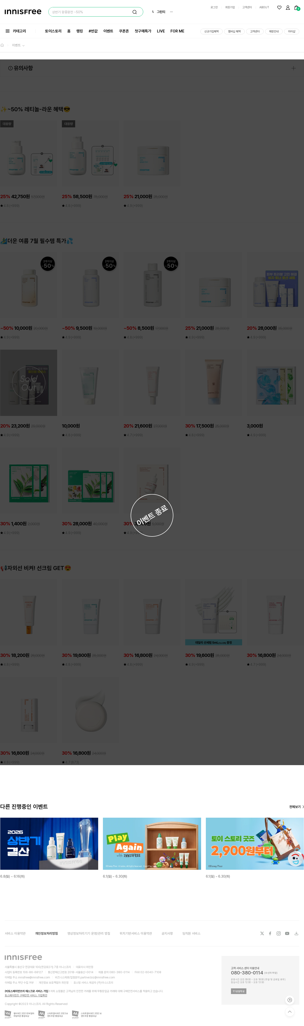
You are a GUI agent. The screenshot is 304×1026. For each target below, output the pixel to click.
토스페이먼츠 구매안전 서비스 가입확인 (26, 995)
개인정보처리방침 (46, 933)
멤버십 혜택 (234, 31)
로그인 (214, 7)
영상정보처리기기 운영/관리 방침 (88, 933)
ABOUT (264, 7)
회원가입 (230, 7)
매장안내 (274, 31)
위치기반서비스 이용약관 (136, 933)
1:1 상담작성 (238, 991)
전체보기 (295, 807)
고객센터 (247, 7)
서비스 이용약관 (15, 933)
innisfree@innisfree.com (34, 977)
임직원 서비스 (191, 933)
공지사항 (167, 933)
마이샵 (291, 31)
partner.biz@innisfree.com (97, 977)
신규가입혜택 (211, 31)
